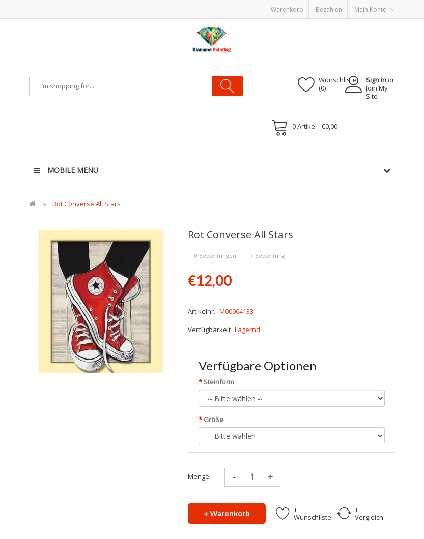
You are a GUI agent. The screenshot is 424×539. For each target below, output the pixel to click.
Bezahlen (329, 9)
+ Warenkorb (227, 513)
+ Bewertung (267, 255)
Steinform (219, 381)
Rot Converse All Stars (86, 203)
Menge (198, 476)
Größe (213, 419)
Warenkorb (287, 9)
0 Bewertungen (215, 255)
